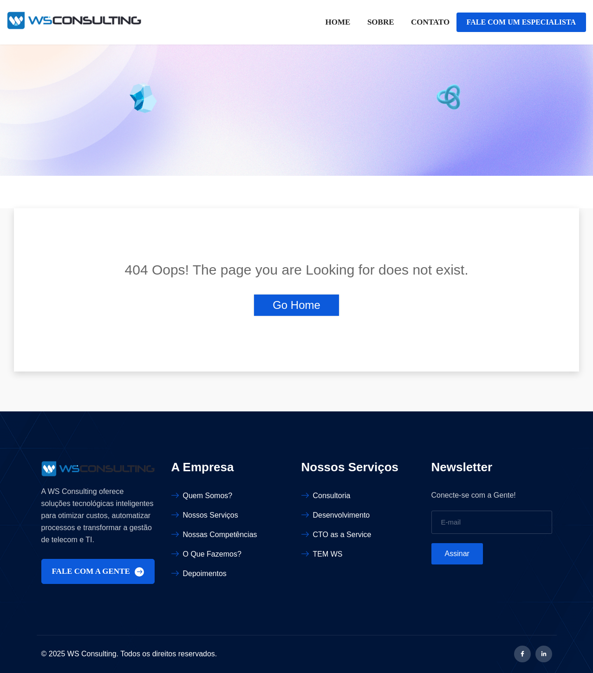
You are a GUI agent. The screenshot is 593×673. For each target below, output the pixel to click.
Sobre (380, 22)
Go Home (296, 305)
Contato (430, 22)
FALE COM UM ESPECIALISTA (521, 22)
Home (338, 22)
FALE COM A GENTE (98, 572)
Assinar (457, 554)
